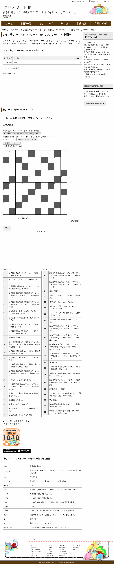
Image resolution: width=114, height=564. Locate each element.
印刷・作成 (100, 23)
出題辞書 (61, 545)
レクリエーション (78, 545)
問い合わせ (50, 555)
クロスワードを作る (36, 551)
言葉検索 (81, 23)
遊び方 (75, 549)
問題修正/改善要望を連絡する (95, 103)
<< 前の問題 (8, 125)
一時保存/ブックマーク (11, 143)
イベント (49, 545)
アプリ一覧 (34, 555)
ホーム (9, 23)
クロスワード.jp (17, 7)
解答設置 (49, 553)
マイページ (108, 1)
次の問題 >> (76, 221)
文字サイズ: (7, 140)
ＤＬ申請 (49, 551)
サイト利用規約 (63, 553)
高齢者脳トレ (76, 547)
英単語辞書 (62, 547)
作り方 (64, 23)
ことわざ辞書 (62, 551)
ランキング (46, 23)
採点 (7, 228)
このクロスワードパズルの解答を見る (16, 218)
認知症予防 (62, 555)
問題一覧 (26, 23)
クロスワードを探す (36, 549)
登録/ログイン (95, 1)
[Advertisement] (42, 91)
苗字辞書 (61, 549)
